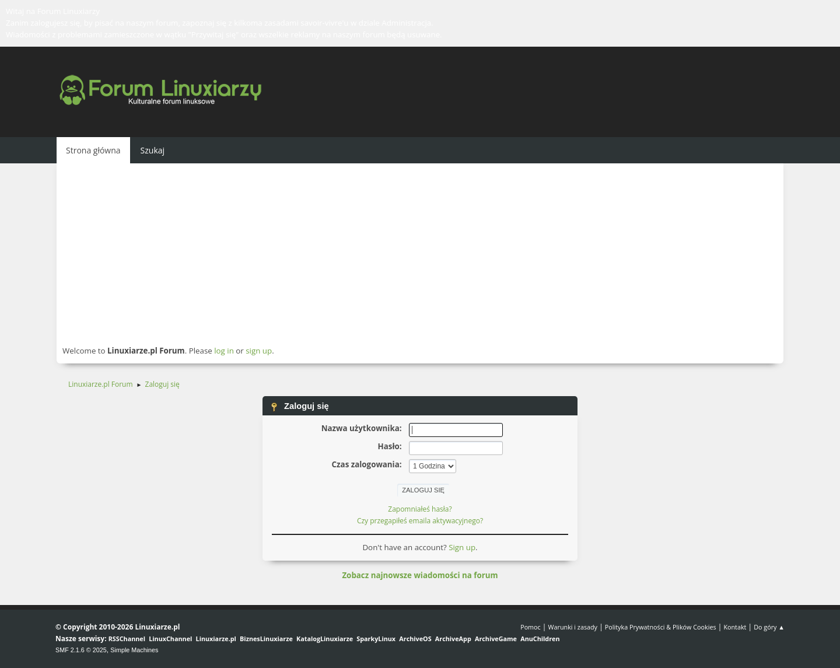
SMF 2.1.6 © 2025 (81, 649)
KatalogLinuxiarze (324, 638)
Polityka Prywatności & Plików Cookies (660, 626)
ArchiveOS (415, 638)
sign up (259, 350)
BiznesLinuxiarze (266, 638)
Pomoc (530, 626)
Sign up (462, 547)
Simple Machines (134, 649)
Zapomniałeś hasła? (420, 509)
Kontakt (734, 626)
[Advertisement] (420, 253)
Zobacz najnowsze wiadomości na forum (420, 575)
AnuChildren (539, 638)
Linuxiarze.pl (216, 638)
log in (224, 350)
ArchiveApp (453, 638)
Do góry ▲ (769, 626)
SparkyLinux (376, 638)
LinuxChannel (170, 638)
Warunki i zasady (572, 626)
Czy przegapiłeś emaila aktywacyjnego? (420, 521)
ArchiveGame (496, 638)
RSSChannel (126, 638)
